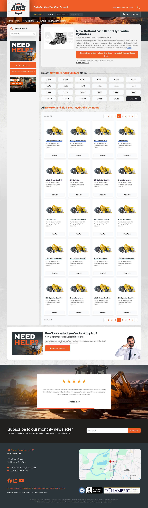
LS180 (133, 92)
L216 (99, 86)
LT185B (65, 99)
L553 (133, 86)
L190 (82, 86)
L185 (66, 86)
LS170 (116, 92)
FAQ (57, 488)
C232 (116, 79)
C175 (48, 79)
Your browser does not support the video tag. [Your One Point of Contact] (23, 84)
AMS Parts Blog (27, 488)
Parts (17, 21)
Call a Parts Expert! (23, 65)
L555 (49, 92)
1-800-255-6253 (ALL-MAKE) (23, 467)
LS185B (48, 99)
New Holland (28, 21)
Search (18, 488)
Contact (63, 488)
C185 (65, 79)
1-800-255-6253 (126, 7)
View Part (55, 155)
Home (10, 21)
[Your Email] (107, 430)
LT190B (82, 99)
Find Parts (38, 14)
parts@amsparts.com (19, 470)
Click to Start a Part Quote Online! (23, 72)
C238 (133, 79)
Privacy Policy (50, 488)
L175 (49, 86)
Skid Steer (41, 21)
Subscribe (134, 430)
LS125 (82, 92)
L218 (116, 86)
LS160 (99, 92)
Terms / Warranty (39, 488)
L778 (66, 92)
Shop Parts (11, 488)
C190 (82, 79)
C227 (99, 79)
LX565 (116, 99)
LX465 (99, 99)
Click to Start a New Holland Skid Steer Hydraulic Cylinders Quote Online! (107, 54)
